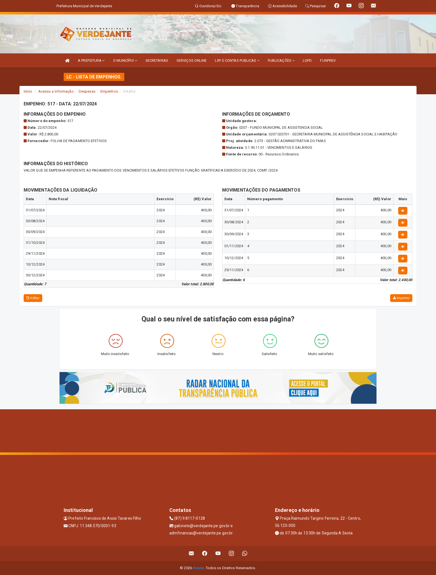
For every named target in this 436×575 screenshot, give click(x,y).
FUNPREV (328, 60)
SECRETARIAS (156, 60)
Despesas (87, 91)
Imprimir (401, 298)
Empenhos (109, 91)
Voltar (32, 298)
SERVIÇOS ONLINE (192, 60)
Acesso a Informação (56, 91)
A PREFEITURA (91, 60)
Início (28, 91)
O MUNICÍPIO (125, 60)
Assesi (198, 568)
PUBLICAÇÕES (281, 60)
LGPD (307, 60)
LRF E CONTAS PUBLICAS (237, 60)
